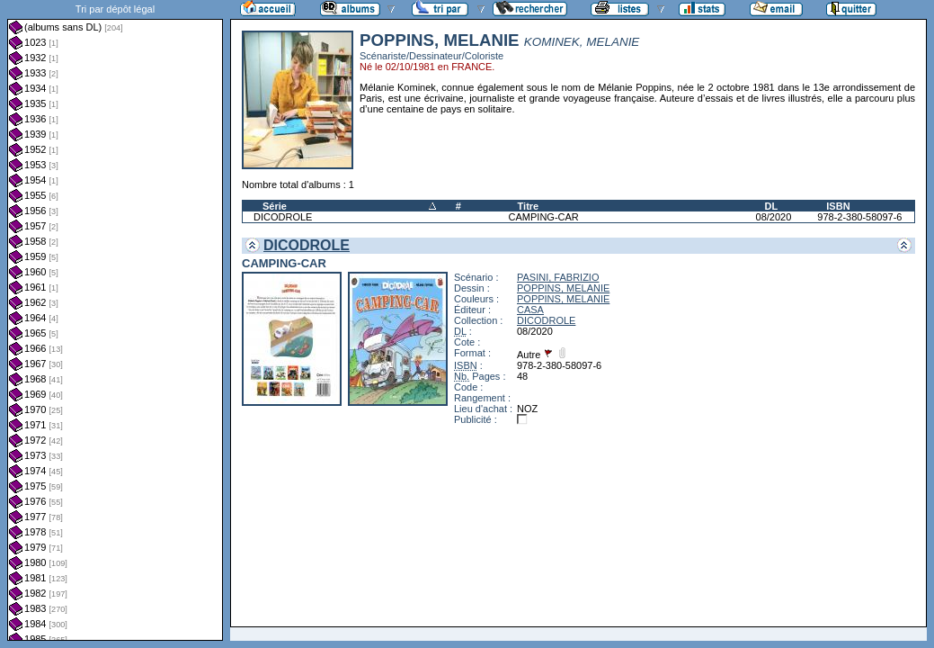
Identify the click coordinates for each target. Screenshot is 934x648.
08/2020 (774, 217)
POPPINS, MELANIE (563, 288)
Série (274, 206)
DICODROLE (283, 217)
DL (771, 206)
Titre (528, 206)
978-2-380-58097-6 (859, 217)
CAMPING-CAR (544, 217)
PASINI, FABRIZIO (558, 277)
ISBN (837, 206)
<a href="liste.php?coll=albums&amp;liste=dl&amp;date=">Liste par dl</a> (115, 320)
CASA (530, 309)
